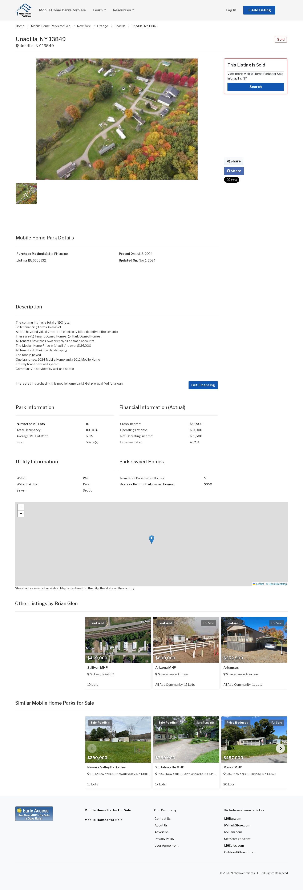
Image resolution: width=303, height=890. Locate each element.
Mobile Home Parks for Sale (62, 10)
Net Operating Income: (136, 436)
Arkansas (231, 667)
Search (256, 87)
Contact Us (163, 818)
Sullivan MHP (97, 667)
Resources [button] (122, 10)
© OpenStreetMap (276, 584)
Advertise (162, 832)
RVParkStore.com (237, 825)
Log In (231, 10)
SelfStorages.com (237, 839)
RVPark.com (233, 832)
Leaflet (258, 584)
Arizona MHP (165, 667)
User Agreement (167, 845)
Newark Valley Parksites (106, 767)
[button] (264, 10)
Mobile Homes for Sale (104, 820)
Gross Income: (130, 424)
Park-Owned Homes (141, 461)
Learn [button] (101, 9)
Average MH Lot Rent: (32, 436)
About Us (161, 825)
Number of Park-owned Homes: (142, 478)
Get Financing (203, 385)
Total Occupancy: (29, 430)
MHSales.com (234, 845)
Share (234, 161)
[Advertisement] (117, 215)
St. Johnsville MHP (169, 767)
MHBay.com (232, 818)
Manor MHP (232, 767)
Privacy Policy (164, 839)
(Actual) (176, 407)
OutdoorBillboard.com (239, 852)
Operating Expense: (134, 430)
